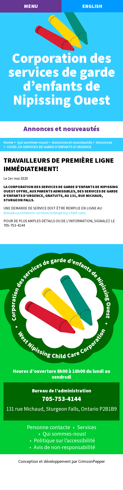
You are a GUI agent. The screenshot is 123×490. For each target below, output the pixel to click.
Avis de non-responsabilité (64, 447)
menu (31, 6)
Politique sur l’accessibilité (64, 440)
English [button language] (92, 6)
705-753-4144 (61, 399)
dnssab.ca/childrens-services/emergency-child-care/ (44, 212)
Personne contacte (48, 427)
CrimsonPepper (91, 461)
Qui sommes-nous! (64, 433)
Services (86, 427)
